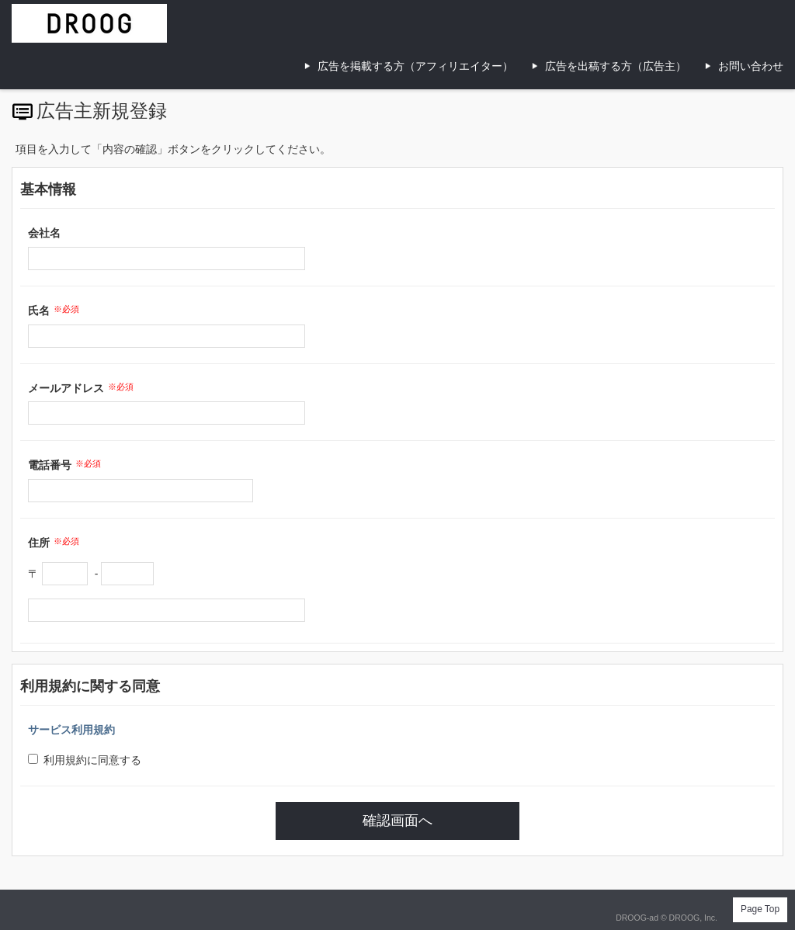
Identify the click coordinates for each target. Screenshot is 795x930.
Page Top (760, 909)
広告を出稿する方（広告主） (615, 66)
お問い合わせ (750, 66)
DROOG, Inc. (693, 917)
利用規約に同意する (84, 760)
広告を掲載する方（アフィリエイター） (415, 66)
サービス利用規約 (71, 730)
